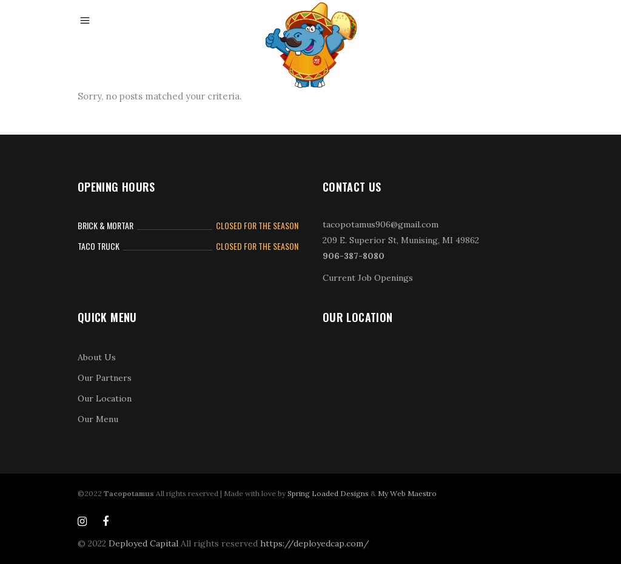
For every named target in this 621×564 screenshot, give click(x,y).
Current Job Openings (368, 277)
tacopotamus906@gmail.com (380, 224)
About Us (97, 357)
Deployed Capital (143, 543)
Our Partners (105, 377)
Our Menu (98, 419)
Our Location (105, 398)
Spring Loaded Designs (328, 493)
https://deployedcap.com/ (314, 543)
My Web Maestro (407, 493)
